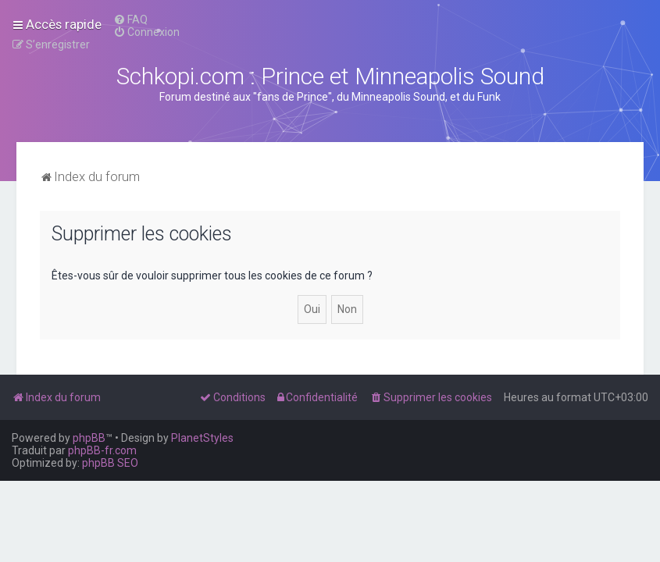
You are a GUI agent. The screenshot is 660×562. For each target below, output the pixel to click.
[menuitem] (130, 19)
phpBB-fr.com (102, 450)
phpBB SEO (110, 463)
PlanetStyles (202, 438)
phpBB (89, 438)
